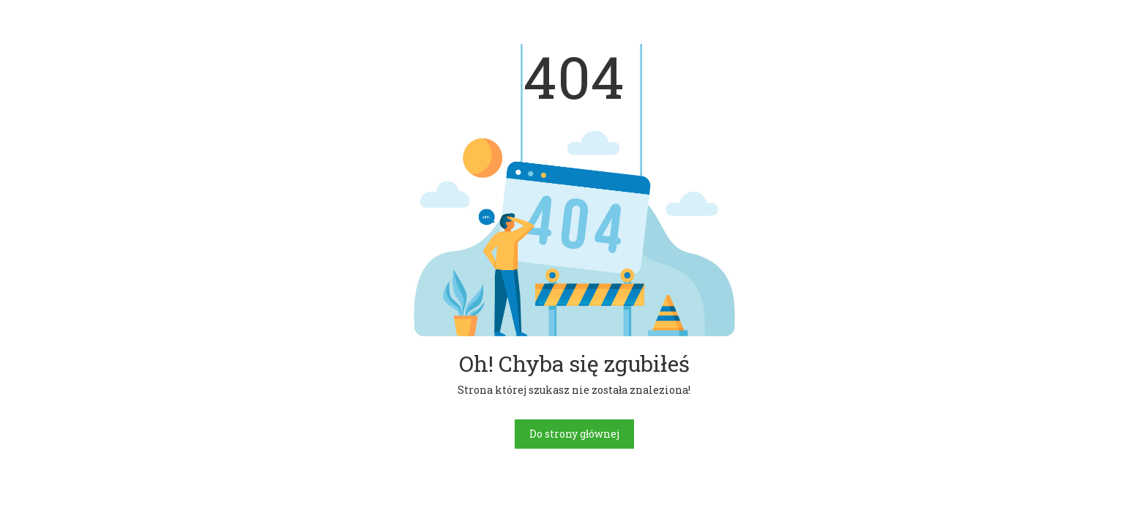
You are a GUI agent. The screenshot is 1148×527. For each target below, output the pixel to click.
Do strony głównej (574, 434)
